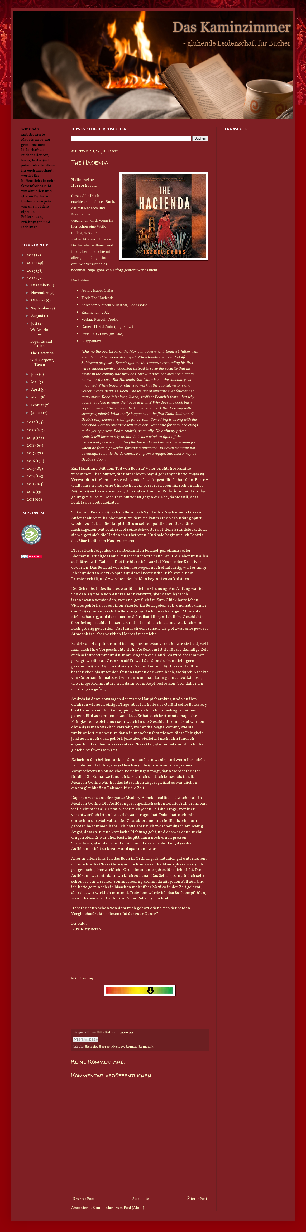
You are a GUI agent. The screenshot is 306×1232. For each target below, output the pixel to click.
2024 (31, 262)
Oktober (38, 300)
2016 (31, 461)
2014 (31, 476)
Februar (38, 405)
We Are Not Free (40, 332)
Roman (131, 1047)
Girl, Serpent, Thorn (42, 362)
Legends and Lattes (41, 344)
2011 (31, 499)
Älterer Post (197, 1198)
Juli (34, 323)
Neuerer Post (83, 1198)
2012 (31, 491)
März (36, 397)
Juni (35, 374)
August (37, 316)
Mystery (117, 1047)
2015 (31, 468)
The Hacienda (42, 353)
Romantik (145, 1047)
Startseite (140, 1198)
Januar (37, 412)
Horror (104, 1047)
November (40, 292)
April (36, 389)
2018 (31, 445)
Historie (91, 1047)
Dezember (40, 285)
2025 (31, 255)
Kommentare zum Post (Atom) (118, 1207)
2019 (31, 438)
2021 (31, 422)
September (40, 308)
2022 (31, 278)
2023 (31, 270)
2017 (31, 453)
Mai (35, 382)
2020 (32, 430)
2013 (31, 484)
